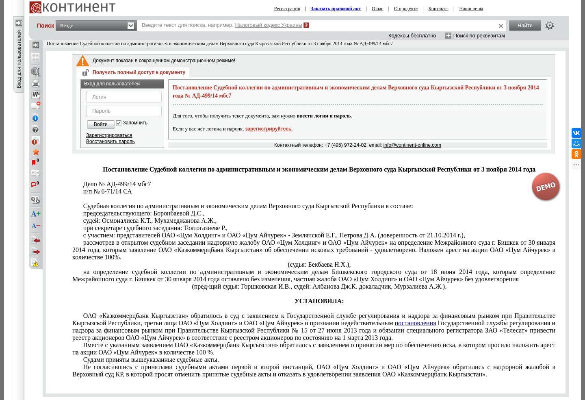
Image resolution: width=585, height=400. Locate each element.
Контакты (439, 8)
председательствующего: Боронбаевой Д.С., (144, 213)
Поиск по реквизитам (479, 36)
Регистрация (287, 8)
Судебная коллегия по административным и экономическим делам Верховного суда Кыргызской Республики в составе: (248, 205)
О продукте (406, 8)
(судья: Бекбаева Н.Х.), (319, 264)
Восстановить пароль (110, 141)
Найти (525, 25)
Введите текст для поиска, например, (222, 25)
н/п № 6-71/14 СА (107, 191)
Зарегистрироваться (109, 135)
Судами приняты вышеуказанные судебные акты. (151, 359)
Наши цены (471, 8)
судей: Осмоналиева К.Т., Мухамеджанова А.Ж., (150, 220)
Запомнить (135, 123)
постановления (415, 323)
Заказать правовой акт (336, 8)
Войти (101, 124)
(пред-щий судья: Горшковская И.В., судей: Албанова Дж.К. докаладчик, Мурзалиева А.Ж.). (319, 286)
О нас (378, 8)
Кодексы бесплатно (412, 36)
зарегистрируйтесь (268, 129)
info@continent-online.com (412, 145)
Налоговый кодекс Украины (269, 25)
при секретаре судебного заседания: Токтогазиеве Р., (155, 227)
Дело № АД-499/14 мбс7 (117, 183)
